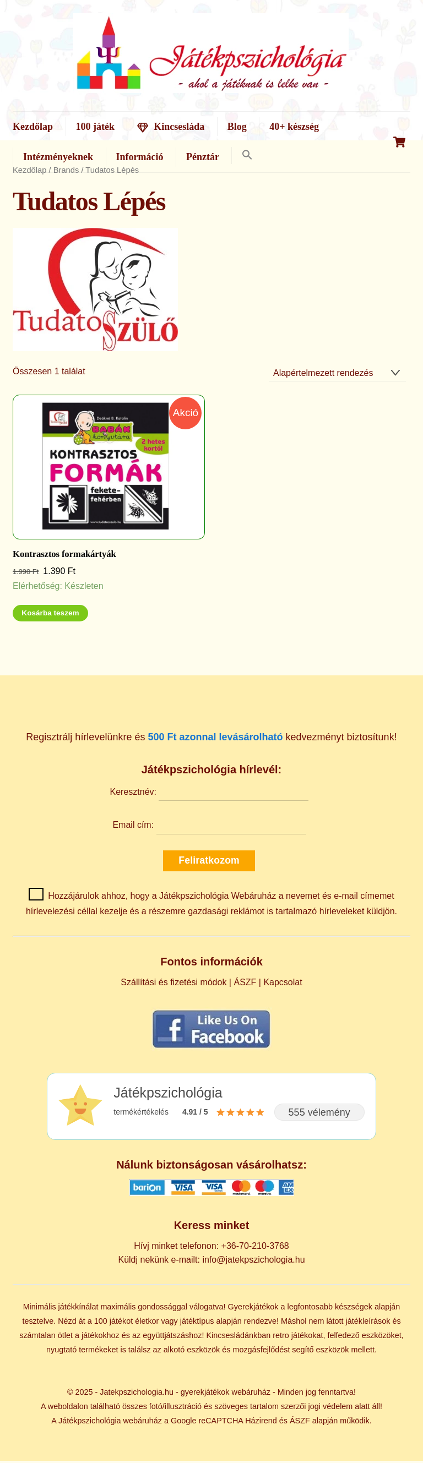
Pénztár (202, 157)
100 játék (95, 126)
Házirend (261, 1422)
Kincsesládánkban (238, 1337)
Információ (140, 157)
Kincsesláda (170, 126)
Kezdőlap (33, 126)
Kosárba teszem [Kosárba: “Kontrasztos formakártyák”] (50, 615)
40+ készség (294, 126)
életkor (147, 1322)
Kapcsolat (282, 984)
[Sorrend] (337, 375)
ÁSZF (245, 984)
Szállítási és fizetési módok (173, 984)
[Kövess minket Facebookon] (211, 1050)
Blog (237, 126)
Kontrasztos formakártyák (64, 556)
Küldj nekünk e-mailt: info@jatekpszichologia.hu (211, 1261)
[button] (247, 156)
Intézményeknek (58, 157)
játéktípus (197, 1322)
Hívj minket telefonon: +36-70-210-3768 (211, 1247)
